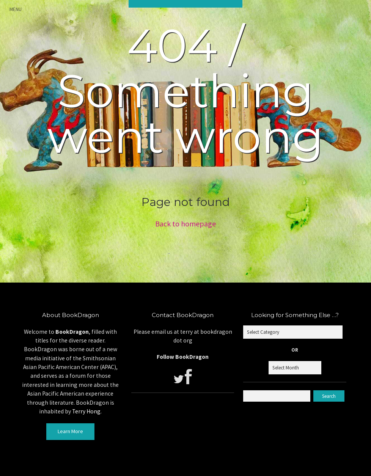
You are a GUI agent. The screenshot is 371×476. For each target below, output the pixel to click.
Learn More (70, 431)
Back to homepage (185, 223)
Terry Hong (86, 411)
